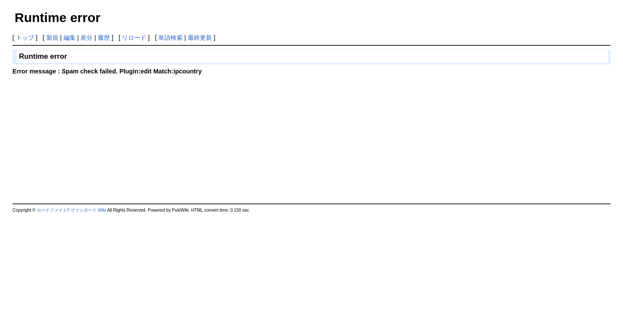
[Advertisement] (85, 138)
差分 (86, 37)
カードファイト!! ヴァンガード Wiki (71, 210)
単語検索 (170, 37)
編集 (70, 37)
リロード (134, 37)
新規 (52, 37)
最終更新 (200, 37)
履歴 (104, 37)
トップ (25, 37)
